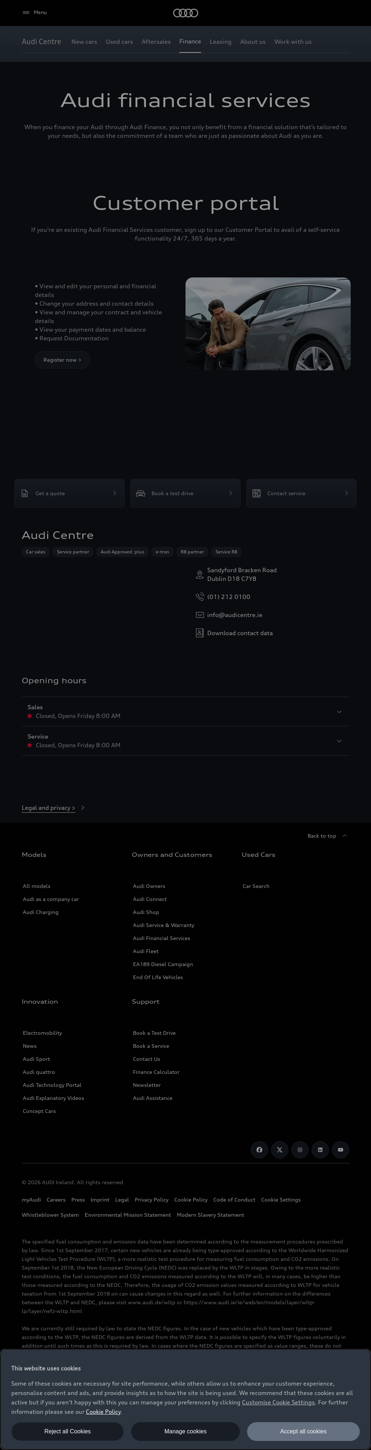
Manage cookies (185, 1431)
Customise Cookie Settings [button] (278, 1402)
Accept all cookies (303, 1431)
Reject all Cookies (68, 1431)
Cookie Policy (103, 1411)
